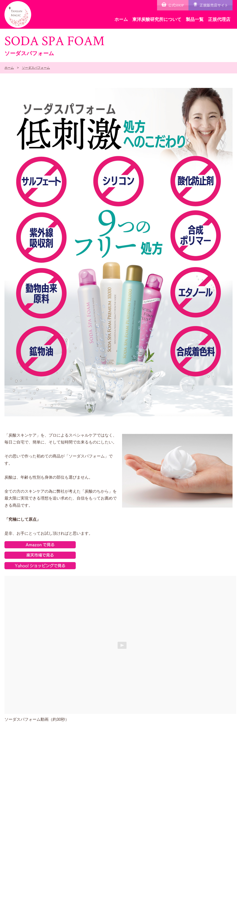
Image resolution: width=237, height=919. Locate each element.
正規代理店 (219, 19)
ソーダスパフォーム (36, 67)
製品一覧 (195, 19)
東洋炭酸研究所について (156, 19)
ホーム (121, 19)
